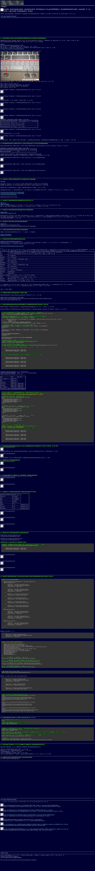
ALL (18, 4)
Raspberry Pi (11, 4)
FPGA (10, 1)
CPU (10, 2)
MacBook (8, 16)
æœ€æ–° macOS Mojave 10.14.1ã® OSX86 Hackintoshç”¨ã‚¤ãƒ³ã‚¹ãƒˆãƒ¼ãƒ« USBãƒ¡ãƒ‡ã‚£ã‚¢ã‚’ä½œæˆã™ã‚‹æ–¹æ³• (28, 810)
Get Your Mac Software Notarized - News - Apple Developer (12, 193)
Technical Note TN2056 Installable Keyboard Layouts (11, 241)
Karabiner (2, 44)
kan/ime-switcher (3, 212)
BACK (22, 4)
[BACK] (6, 852)
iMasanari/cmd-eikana (4, 203)
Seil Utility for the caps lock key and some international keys (12, 48)
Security (4, 2)
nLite (17, 1)
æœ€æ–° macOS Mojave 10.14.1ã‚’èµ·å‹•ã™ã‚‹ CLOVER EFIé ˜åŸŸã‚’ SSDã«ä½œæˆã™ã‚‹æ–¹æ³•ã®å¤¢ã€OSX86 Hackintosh (31, 805)
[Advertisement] (36, 26)
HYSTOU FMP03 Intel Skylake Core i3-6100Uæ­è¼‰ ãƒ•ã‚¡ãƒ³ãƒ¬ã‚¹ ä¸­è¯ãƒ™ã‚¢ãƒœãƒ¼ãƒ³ (23, 819)
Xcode (17, 2)
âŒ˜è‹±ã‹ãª (3, 202)
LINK (22, 3)
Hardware (5, 4)
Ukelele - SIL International (5, 234)
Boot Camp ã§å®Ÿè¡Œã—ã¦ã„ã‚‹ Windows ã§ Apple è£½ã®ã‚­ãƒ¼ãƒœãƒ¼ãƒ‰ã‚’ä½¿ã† (20, 746)
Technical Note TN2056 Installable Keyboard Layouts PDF (12, 246)
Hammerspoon (3, 223)
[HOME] (2, 852)
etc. (17, 3)
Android (10, 3)
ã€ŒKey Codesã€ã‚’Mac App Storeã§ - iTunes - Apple (11, 297)
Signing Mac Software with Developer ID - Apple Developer (12, 192)
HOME (3, 1)
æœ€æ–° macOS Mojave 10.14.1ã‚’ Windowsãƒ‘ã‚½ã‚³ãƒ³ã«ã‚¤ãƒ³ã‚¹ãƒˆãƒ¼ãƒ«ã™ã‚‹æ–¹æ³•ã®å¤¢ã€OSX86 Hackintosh (29, 814)
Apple (4, 16)
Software (4, 3)
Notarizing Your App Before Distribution (8, 194)
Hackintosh (14, 16)
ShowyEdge (2, 181)
